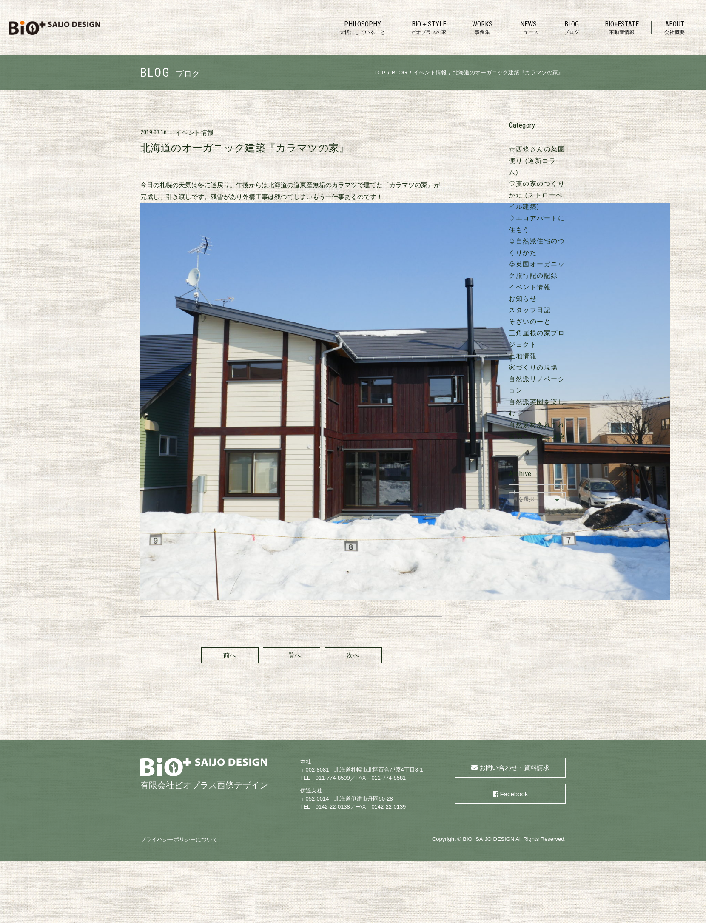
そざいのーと (508, 287)
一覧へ (280, 258)
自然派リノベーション (522, 344)
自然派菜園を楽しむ (518, 355)
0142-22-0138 (333, 558)
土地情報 (501, 321)
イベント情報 (194, 132)
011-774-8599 (333, 529)
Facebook (514, 545)
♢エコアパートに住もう (525, 195)
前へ (218, 258)
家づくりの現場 (511, 332)
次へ (342, 258)
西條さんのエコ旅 (515, 378)
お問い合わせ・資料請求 (514, 519)
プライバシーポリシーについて (179, 590)
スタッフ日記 (508, 275)
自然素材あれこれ (515, 367)
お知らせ (501, 264)
